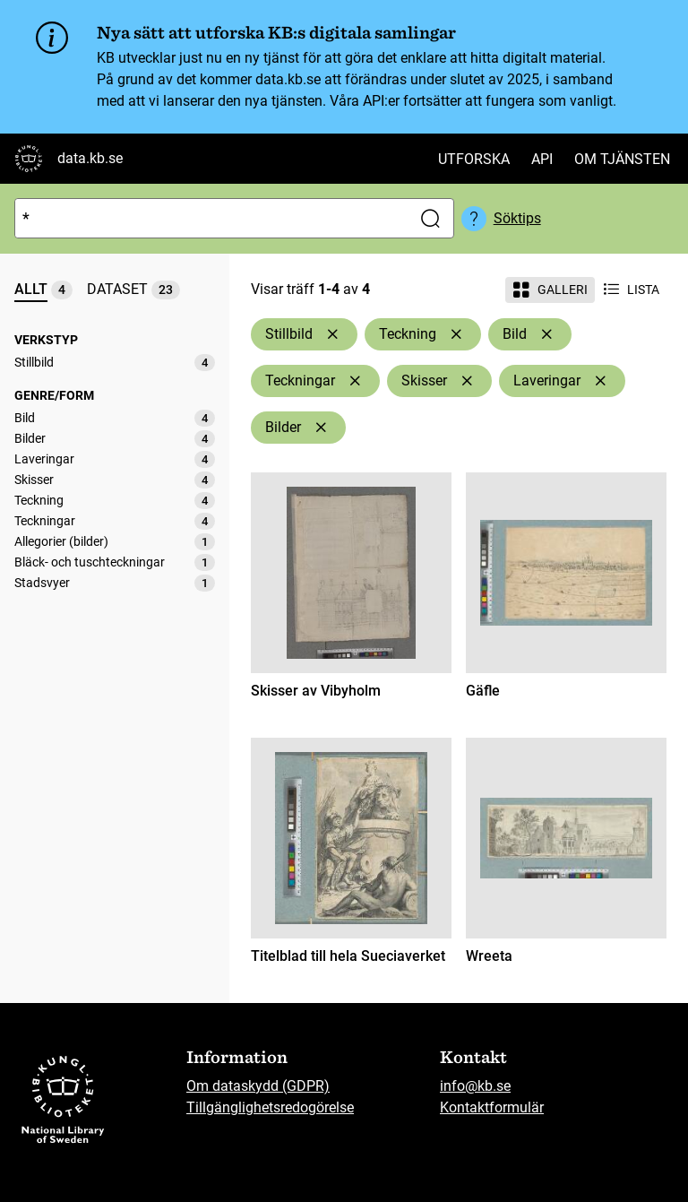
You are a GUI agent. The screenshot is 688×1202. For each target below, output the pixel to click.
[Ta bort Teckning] (456, 334)
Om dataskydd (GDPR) (258, 1085)
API (542, 159)
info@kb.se (475, 1085)
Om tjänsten (622, 159)
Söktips (517, 218)
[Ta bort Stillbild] (332, 334)
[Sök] (209, 218)
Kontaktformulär (492, 1107)
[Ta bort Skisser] (466, 381)
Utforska (474, 159)
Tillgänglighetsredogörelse (270, 1107)
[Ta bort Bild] (546, 334)
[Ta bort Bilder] (320, 427)
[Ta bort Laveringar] (600, 381)
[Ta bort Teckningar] (355, 381)
